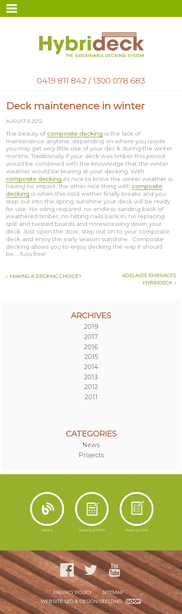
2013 (91, 377)
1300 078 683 (119, 80)
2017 (91, 337)
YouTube (114, 570)
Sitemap (112, 592)
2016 (91, 347)
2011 (91, 397)
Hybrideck (91, 44)
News (91, 445)
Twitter (91, 570)
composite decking (75, 133)
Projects (91, 455)
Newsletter (92, 512)
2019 (91, 327)
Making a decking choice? (45, 276)
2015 (91, 357)
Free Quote (137, 512)
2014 (91, 367)
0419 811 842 (61, 80)
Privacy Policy (72, 592)
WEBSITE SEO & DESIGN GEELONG (81, 601)
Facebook (67, 570)
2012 (91, 387)
